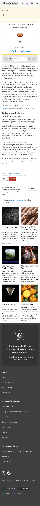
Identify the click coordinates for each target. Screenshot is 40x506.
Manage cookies (7, 387)
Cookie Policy (6, 462)
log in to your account (17, 200)
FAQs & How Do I (8, 406)
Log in (4, 377)
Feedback (5, 438)
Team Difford (6, 427)
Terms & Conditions (10, 446)
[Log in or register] (22, 3)
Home (3, 173)
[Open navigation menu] (37, 3)
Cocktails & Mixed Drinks (14, 173)
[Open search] (32, 3)
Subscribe (12, 179)
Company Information (9, 422)
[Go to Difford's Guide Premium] (27, 3)
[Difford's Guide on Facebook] (9, 473)
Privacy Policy (6, 457)
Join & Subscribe (7, 382)
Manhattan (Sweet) (20, 51)
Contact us (5, 432)
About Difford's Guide (11, 401)
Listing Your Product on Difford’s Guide (14, 412)
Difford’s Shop (6, 393)
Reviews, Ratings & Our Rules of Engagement (17, 451)
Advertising (5, 417)
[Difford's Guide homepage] (10, 3)
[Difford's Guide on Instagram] (4, 473)
